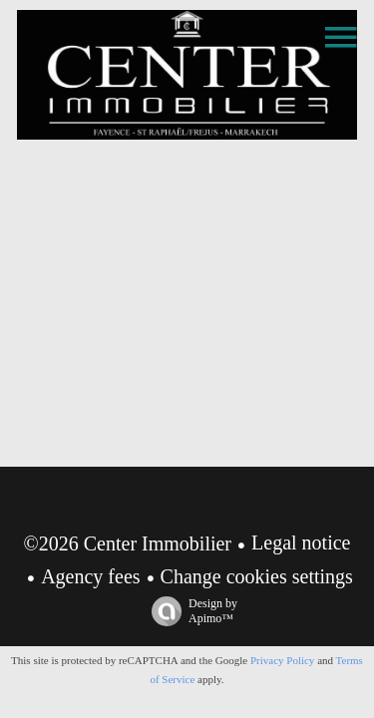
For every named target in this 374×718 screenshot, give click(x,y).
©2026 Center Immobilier (128, 543)
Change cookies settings (257, 576)
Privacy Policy (282, 660)
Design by (189, 611)
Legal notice (300, 542)
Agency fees (90, 576)
